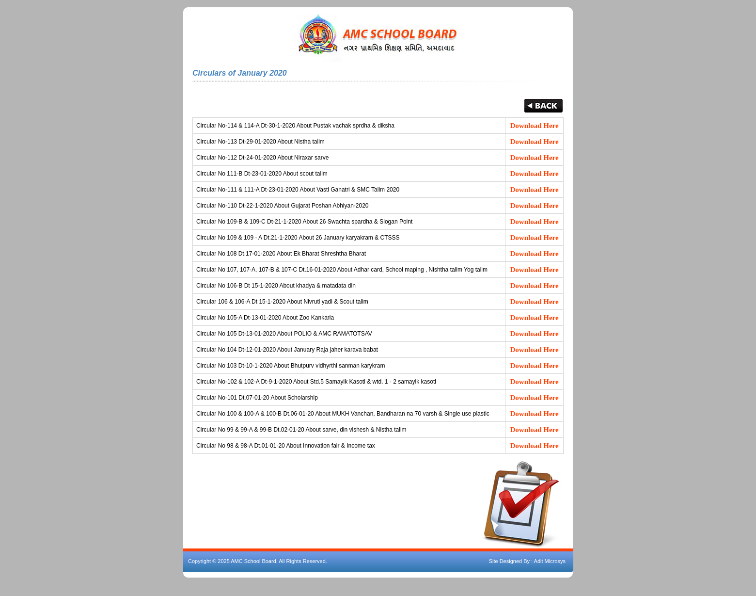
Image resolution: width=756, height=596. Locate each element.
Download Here (534, 125)
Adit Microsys (550, 561)
